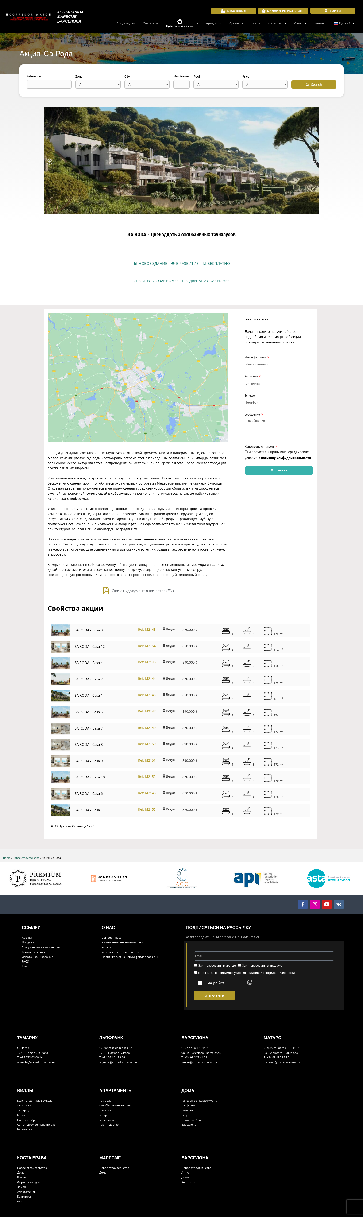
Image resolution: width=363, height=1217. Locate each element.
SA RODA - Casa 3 (89, 609)
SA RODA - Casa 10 (90, 756)
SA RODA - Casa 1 (89, 674)
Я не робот (214, 962)
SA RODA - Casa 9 (89, 740)
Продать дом (125, 23)
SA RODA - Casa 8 (89, 723)
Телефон (250, 395)
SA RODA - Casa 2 (89, 658)
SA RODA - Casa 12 (90, 625)
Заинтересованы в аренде (217, 944)
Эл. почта (252, 376)
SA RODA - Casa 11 (90, 789)
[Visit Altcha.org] (249, 962)
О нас (300, 23)
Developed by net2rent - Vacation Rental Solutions (205, 1207)
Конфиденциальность (260, 446)
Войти (335, 10)
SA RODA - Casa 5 (89, 690)
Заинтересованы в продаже (262, 944)
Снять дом (150, 23)
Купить (236, 23)
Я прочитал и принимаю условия (246, 952)
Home (6, 836)
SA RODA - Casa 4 (89, 641)
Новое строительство (268, 23)
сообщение (253, 414)
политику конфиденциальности (286, 458)
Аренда (213, 23)
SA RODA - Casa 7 (89, 707)
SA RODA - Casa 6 (89, 772)
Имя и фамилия (256, 357)
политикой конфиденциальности (271, 952)
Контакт (320, 23)
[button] (49, 161)
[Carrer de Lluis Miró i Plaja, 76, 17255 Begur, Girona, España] (138, 367)
